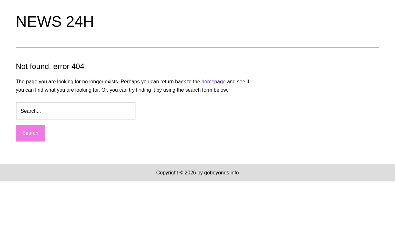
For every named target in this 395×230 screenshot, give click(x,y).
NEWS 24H (55, 21)
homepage (213, 81)
